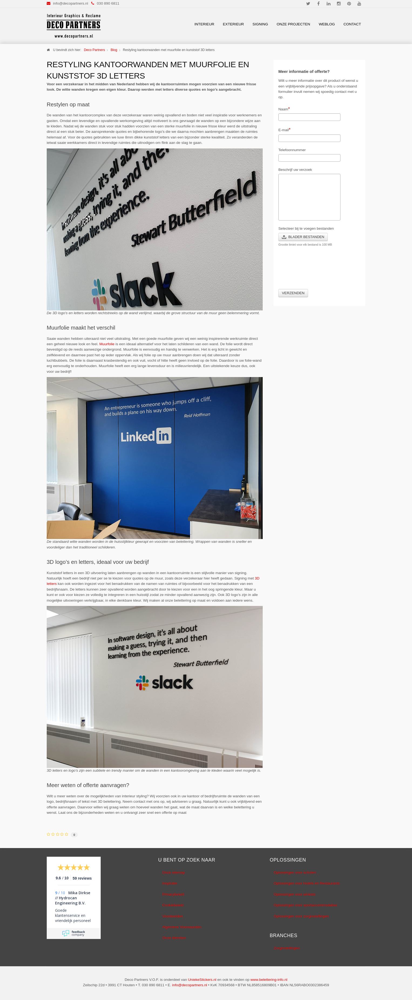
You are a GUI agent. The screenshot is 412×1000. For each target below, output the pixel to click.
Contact (352, 24)
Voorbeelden (172, 916)
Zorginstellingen (287, 948)
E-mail (284, 129)
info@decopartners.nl (70, 3)
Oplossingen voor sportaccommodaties (305, 905)
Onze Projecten (293, 24)
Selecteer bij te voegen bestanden (306, 228)
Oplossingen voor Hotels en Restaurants (307, 883)
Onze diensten (174, 938)
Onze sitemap (173, 872)
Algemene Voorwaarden (181, 927)
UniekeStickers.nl (202, 980)
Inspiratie (169, 883)
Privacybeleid (173, 894)
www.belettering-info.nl (268, 980)
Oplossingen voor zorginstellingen (301, 916)
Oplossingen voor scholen (295, 872)
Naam (284, 108)
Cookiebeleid (173, 905)
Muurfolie (106, 344)
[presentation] (319, 271)
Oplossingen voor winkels (294, 894)
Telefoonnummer (292, 150)
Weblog (327, 24)
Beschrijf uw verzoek (295, 170)
